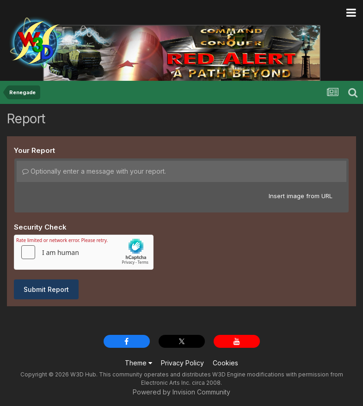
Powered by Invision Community (181, 392)
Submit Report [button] (46, 289)
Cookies (225, 363)
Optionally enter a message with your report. (94, 171)
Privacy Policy (182, 363)
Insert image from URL (300, 196)
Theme (138, 363)
